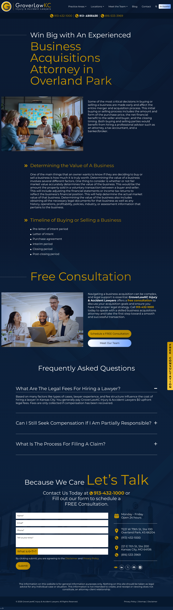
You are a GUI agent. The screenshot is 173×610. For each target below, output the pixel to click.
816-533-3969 (114, 15)
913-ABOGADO (88, 16)
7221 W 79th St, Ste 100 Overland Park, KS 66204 (138, 531)
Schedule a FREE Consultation (109, 333)
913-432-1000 (63, 15)
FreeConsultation (170, 366)
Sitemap (142, 602)
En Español (165, 6)
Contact (146, 6)
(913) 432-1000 (131, 537)
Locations (96, 6)
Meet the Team (117, 6)
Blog (134, 6)
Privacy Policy (91, 558)
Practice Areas (76, 6)
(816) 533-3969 (131, 554)
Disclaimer (71, 558)
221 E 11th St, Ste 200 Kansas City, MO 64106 (136, 548)
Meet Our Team (109, 343)
